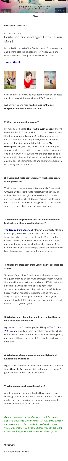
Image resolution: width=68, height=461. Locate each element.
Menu (34, 16)
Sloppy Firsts (15, 233)
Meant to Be (16, 369)
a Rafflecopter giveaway (16, 451)
